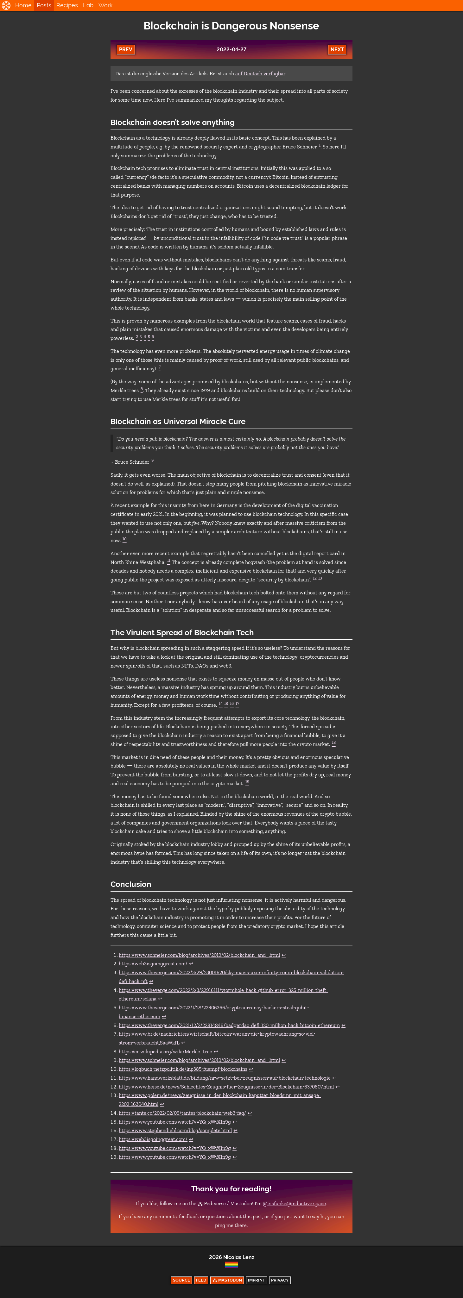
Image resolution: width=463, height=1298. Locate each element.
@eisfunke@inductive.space (294, 1204)
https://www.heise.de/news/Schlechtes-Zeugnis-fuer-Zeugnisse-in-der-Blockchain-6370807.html (226, 1087)
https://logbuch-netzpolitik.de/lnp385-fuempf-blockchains (183, 1069)
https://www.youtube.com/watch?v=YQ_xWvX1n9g (175, 1122)
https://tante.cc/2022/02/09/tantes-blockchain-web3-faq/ (182, 1113)
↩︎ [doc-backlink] (284, 955)
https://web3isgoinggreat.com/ (153, 964)
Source (181, 1280)
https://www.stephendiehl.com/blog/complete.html (175, 1130)
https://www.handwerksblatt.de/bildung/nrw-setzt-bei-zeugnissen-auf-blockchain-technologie (225, 1078)
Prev (125, 50)
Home (23, 5)
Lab (88, 5)
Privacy (280, 1280)
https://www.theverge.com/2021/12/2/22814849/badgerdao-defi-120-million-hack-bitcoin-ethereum (229, 1025)
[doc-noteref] (319, 147)
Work (105, 5)
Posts (44, 5)
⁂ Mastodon (227, 1280)
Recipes (67, 5)
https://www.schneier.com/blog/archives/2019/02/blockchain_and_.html (199, 955)
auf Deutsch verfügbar (260, 74)
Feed (201, 1280)
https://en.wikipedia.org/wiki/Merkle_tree (165, 1052)
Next (337, 50)
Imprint (256, 1280)
